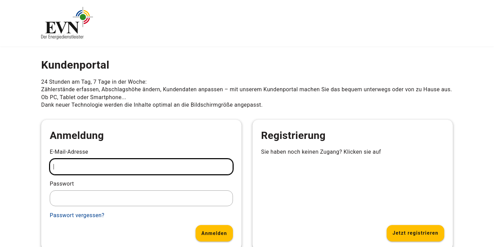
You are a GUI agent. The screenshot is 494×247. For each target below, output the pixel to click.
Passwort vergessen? (77, 215)
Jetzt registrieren (415, 233)
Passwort (62, 183)
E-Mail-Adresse (69, 152)
